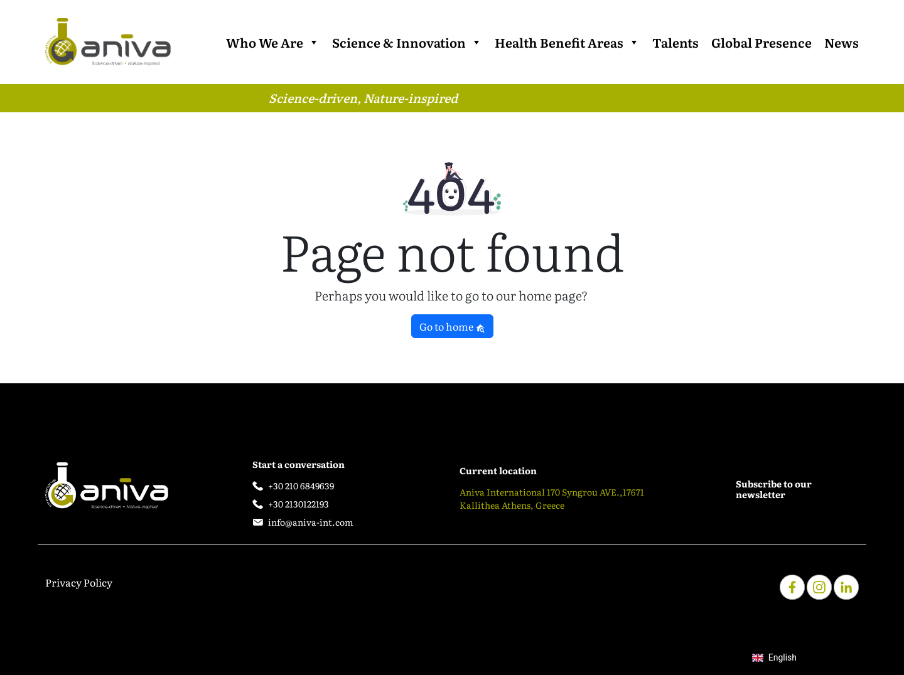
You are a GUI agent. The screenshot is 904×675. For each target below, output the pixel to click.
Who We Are (273, 42)
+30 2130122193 (298, 503)
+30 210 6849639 (301, 485)
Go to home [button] (452, 326)
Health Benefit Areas (567, 42)
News (841, 42)
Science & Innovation (407, 42)
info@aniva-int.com (310, 522)
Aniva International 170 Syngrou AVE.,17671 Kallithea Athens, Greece (552, 498)
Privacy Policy (78, 582)
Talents (675, 42)
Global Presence (761, 42)
